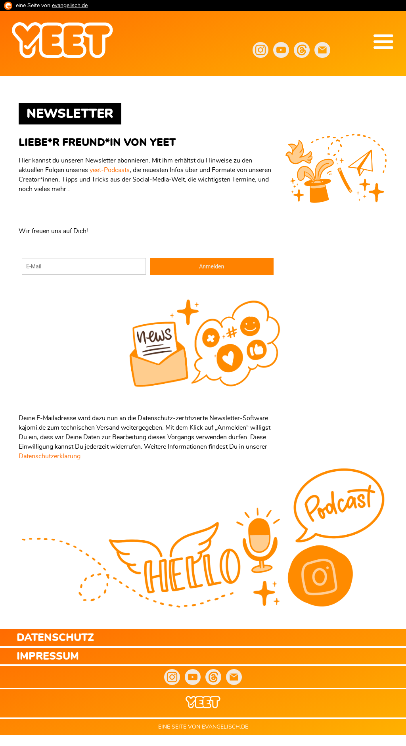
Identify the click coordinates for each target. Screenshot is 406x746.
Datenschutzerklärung (49, 456)
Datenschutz (55, 638)
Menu (383, 42)
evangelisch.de (70, 5)
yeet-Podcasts (110, 170)
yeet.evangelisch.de (79, 82)
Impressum (48, 657)
